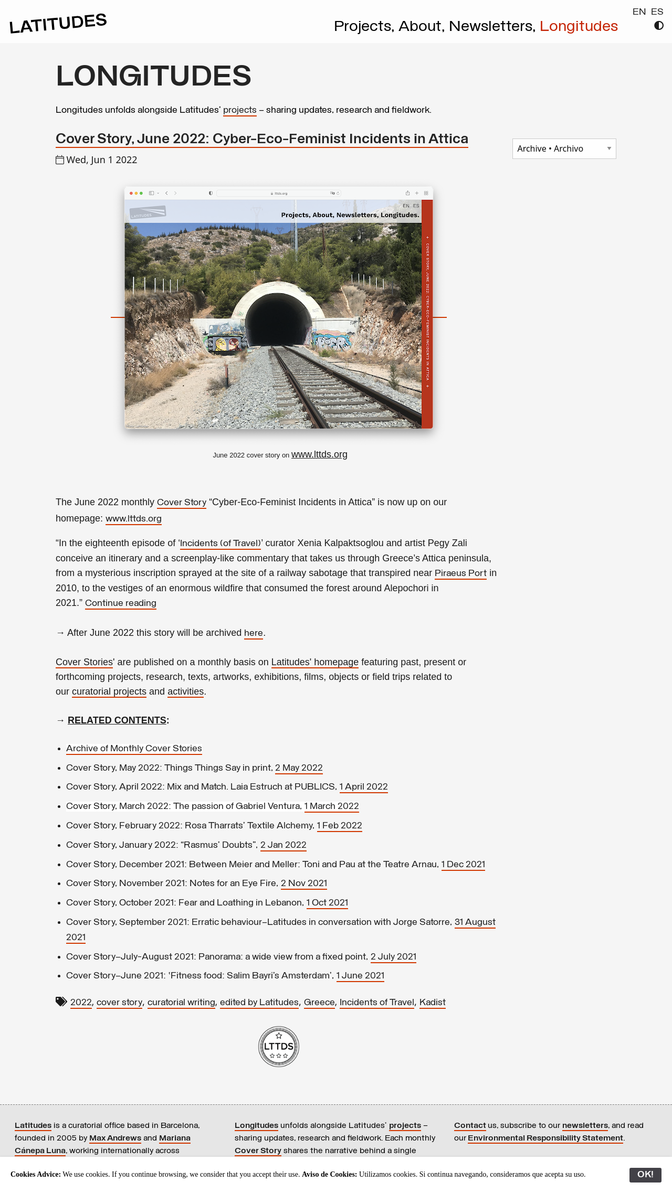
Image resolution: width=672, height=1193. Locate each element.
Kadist (432, 1003)
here (253, 633)
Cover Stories (84, 662)
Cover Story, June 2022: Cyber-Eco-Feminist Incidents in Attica (262, 140)
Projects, (366, 27)
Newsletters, (494, 27)
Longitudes (579, 27)
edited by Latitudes (259, 1003)
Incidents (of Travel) (220, 544)
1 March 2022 (331, 807)
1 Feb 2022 (339, 826)
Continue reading (120, 604)
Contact (470, 1126)
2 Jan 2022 (283, 845)
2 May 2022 (299, 768)
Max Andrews (115, 1138)
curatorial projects (109, 691)
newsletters (585, 1126)
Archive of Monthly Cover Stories (134, 749)
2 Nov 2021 (304, 884)
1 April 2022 (364, 787)
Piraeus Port (461, 574)
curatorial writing (181, 1003)
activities (185, 691)
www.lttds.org (134, 519)
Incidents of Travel (377, 1003)
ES (657, 12)
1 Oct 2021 (327, 903)
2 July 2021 (393, 957)
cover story (119, 1003)
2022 (81, 1003)
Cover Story (181, 503)
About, (423, 27)
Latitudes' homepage (315, 662)
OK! (645, 1175)
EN (639, 12)
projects (240, 110)
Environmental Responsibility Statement (545, 1138)
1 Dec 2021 (463, 865)
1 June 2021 (360, 976)
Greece (319, 1003)
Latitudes (33, 1126)
